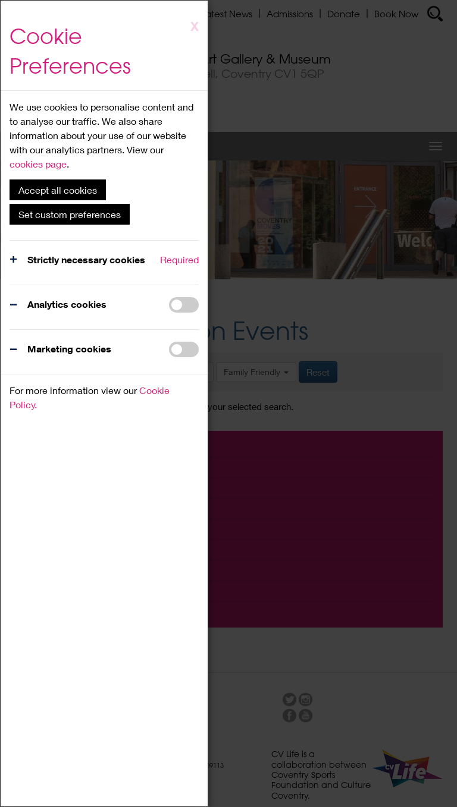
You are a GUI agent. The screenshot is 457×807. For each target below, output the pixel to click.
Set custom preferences (69, 214)
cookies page (38, 163)
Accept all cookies (57, 190)
